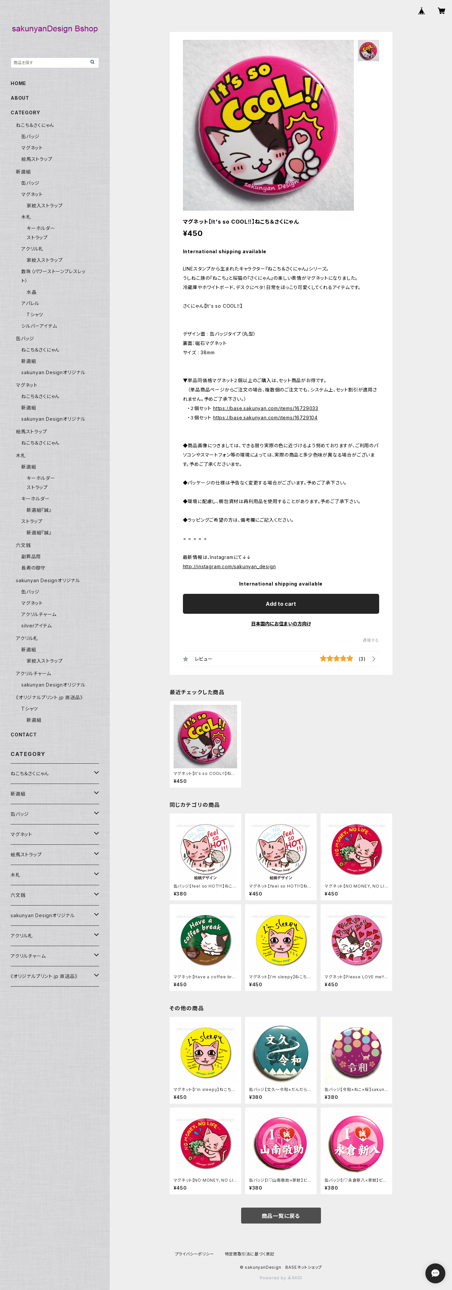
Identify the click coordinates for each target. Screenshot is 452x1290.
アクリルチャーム (38, 614)
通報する (371, 640)
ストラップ (37, 237)
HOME (18, 83)
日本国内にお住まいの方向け (281, 623)
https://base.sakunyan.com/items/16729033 (265, 408)
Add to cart (281, 603)
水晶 (32, 292)
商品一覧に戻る (281, 1216)
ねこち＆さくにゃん (35, 125)
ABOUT (20, 98)
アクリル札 (32, 249)
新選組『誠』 (39, 510)
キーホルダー (41, 228)
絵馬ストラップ (37, 159)
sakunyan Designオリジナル (53, 372)
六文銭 (23, 545)
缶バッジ (30, 136)
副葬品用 (31, 556)
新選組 (23, 171)
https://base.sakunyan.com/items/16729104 (265, 417)
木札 (26, 217)
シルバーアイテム (39, 326)
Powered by (281, 1277)
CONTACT (24, 734)
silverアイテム (36, 625)
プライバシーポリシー (194, 1253)
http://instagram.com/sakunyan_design (229, 566)
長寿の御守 (33, 568)
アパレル (30, 303)
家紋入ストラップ (45, 205)
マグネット (32, 148)
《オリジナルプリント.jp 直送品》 (49, 697)
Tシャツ (35, 314)
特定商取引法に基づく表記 (250, 1253)
